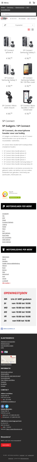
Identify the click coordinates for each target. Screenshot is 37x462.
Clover (4, 278)
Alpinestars (5, 257)
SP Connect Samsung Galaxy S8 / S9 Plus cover (28, 80)
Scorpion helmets (7, 222)
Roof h (4, 235)
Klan (3, 272)
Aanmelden (5, 445)
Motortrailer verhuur (7, 372)
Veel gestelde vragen (7, 346)
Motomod (5, 274)
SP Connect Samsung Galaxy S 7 (27, 52)
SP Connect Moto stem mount (9, 107)
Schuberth (5, 214)
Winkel (3, 7)
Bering (4, 270)
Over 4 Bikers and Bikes (8, 380)
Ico (3, 231)
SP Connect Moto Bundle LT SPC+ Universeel (28, 108)
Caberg (4, 224)
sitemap (22, 455)
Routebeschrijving (6, 364)
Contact (3, 386)
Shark (4, 220)
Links (2, 348)
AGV (3, 218)
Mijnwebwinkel (25, 458)
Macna (4, 265)
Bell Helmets (6, 233)
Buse (4, 268)
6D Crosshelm (6, 237)
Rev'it (4, 259)
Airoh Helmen (6, 242)
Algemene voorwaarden (8, 342)
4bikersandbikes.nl (8, 329)
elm (8, 235)
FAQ (27, 7)
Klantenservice (19, 7)
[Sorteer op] (18, 25)
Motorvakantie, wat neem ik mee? (11, 376)
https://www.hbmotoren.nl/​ (14, 429)
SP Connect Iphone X (9, 51)
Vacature (3, 382)
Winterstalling (5, 374)
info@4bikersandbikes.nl (8, 401)
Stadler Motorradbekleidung (11, 263)
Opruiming (10, 7)
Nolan (4, 227)
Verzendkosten (5, 10)
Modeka (4, 261)
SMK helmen (6, 240)
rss (26, 455)
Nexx (4, 229)
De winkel (4, 384)
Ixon (3, 276)
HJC (3, 216)
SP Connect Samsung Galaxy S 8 (9, 80)
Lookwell (5, 281)
